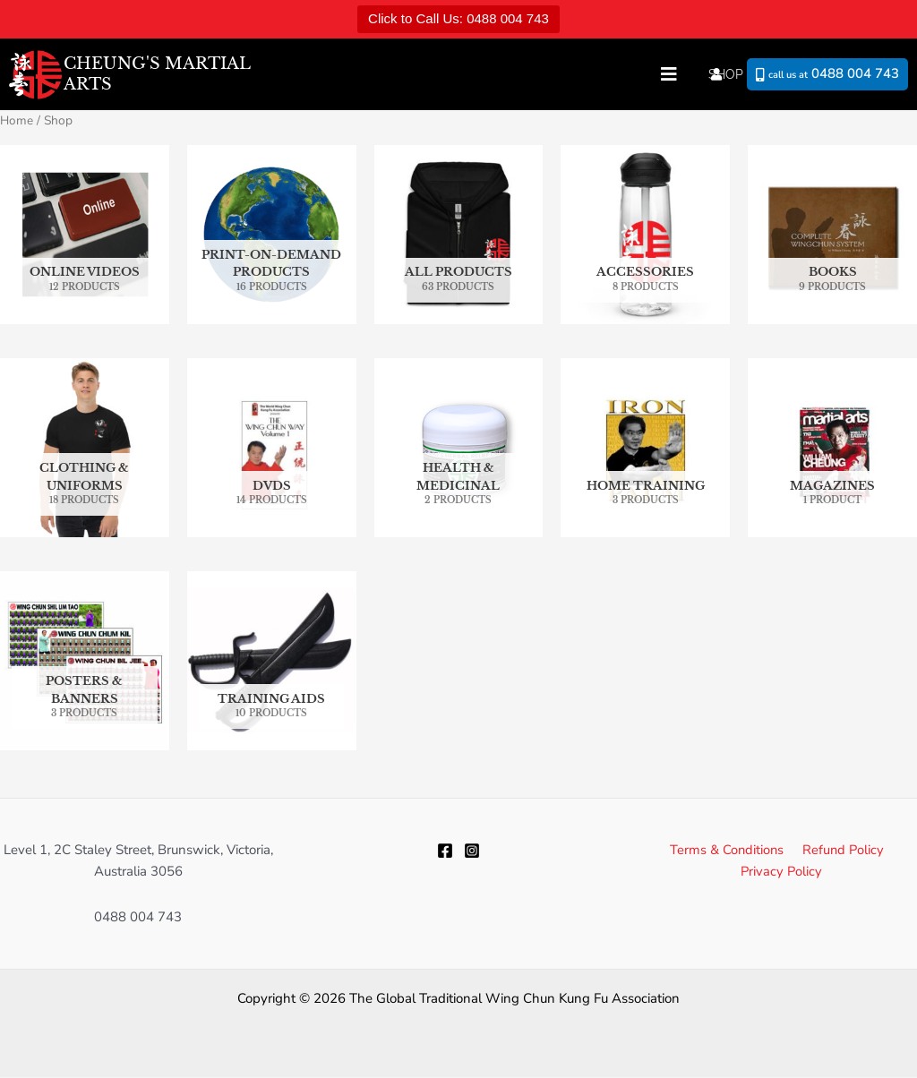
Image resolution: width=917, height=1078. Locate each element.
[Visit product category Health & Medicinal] (459, 448)
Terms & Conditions (727, 850)
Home (17, 120)
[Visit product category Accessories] (645, 235)
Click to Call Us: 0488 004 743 (458, 18)
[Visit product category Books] (832, 235)
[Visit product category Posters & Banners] (84, 661)
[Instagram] (472, 851)
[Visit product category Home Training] (645, 448)
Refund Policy (840, 850)
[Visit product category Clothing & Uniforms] (84, 448)
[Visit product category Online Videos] (84, 235)
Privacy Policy (782, 872)
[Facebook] (445, 851)
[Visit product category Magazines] (832, 448)
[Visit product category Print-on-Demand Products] (271, 235)
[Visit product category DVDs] (271, 448)
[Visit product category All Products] (459, 235)
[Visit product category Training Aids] (271, 661)
